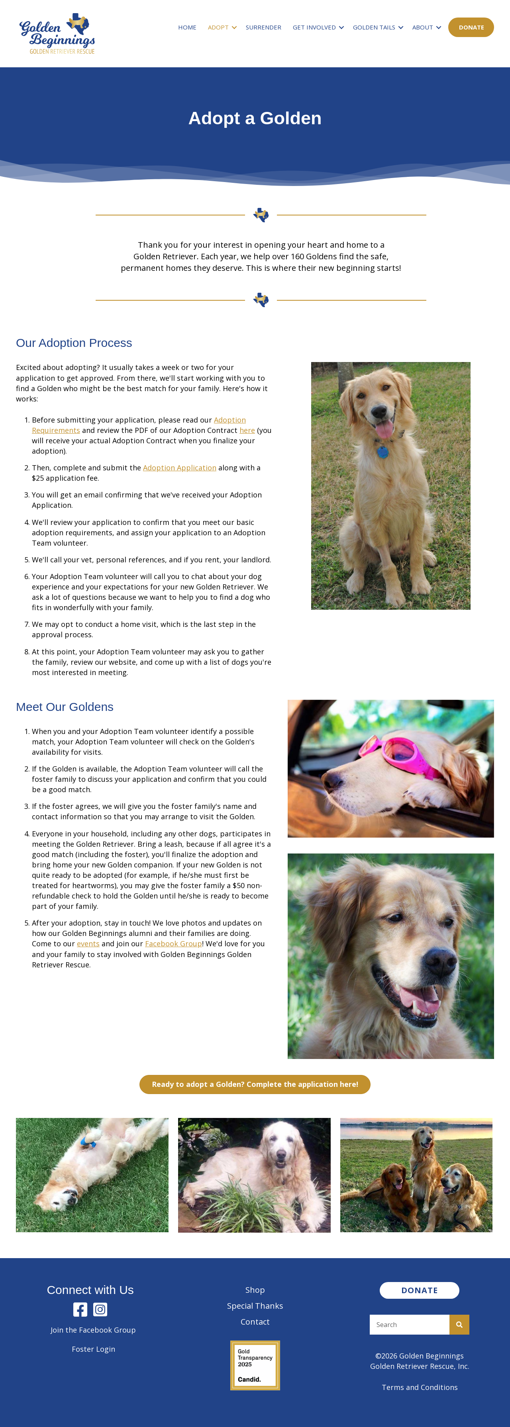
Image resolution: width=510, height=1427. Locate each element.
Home (187, 27)
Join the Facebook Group (93, 1330)
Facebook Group (173, 943)
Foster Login (93, 1349)
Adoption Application (179, 467)
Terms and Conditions (420, 1387)
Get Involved (314, 27)
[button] (234, 27)
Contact (255, 1321)
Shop (255, 1289)
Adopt (218, 27)
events (88, 943)
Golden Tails (374, 27)
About (422, 27)
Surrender (263, 27)
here (247, 430)
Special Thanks (255, 1305)
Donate (471, 27)
